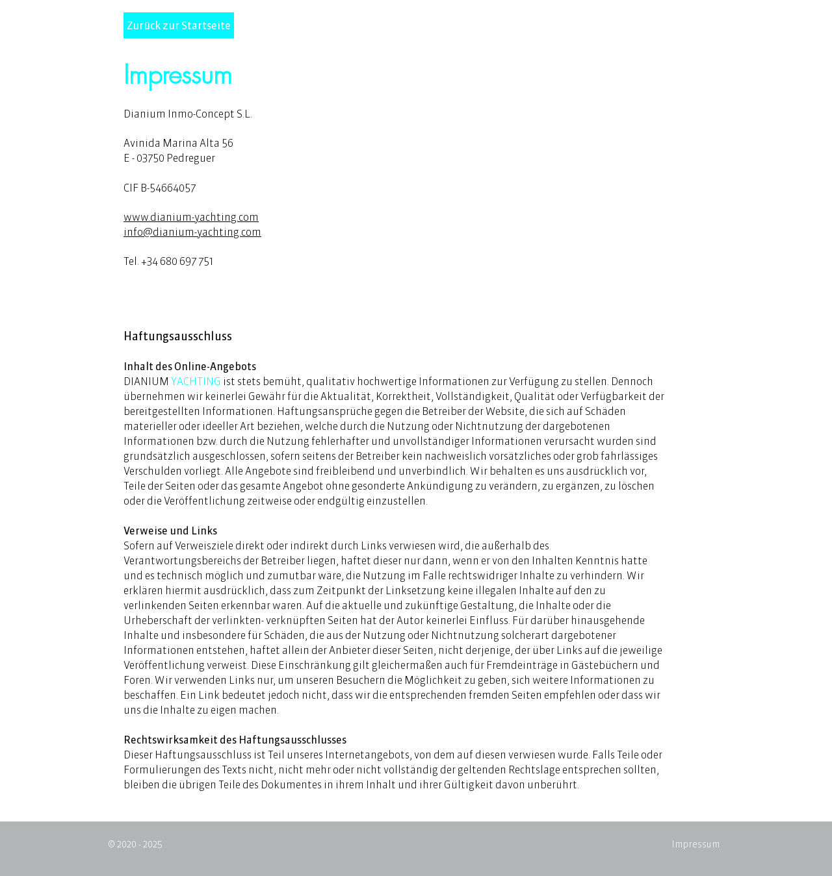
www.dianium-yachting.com (191, 216)
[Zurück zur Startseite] (179, 25)
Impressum (695, 844)
